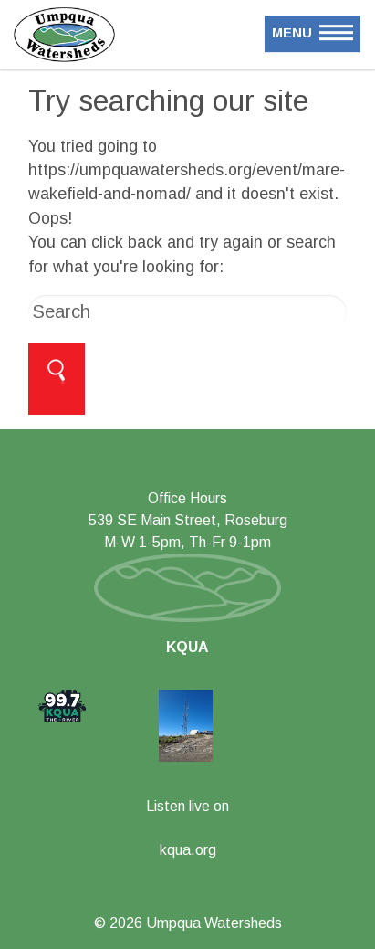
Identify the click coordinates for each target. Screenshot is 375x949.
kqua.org (188, 850)
